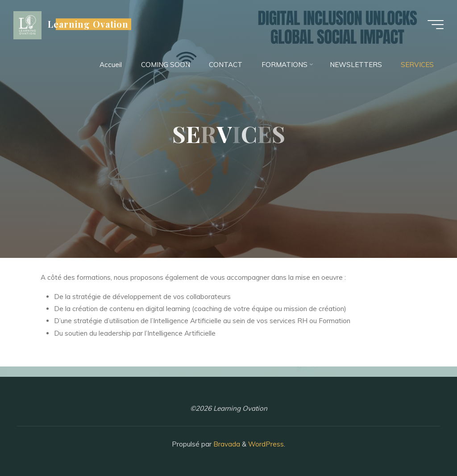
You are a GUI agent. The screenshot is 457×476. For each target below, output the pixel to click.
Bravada (226, 444)
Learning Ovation (88, 24)
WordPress (266, 444)
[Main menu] (436, 24)
